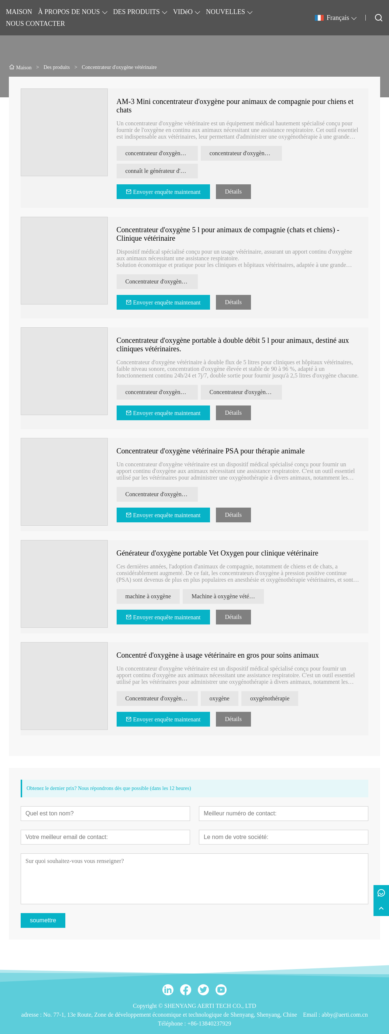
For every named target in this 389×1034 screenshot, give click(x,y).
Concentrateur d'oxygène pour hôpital (246, 392)
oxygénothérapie (270, 698)
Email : (312, 1015)
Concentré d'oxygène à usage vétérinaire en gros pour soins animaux (218, 655)
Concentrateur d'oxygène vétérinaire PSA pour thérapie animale (211, 451)
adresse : (32, 1015)
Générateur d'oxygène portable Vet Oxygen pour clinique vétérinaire (218, 553)
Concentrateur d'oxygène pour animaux (161, 281)
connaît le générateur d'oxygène (161, 171)
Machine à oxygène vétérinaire (228, 596)
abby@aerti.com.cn (345, 1015)
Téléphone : (172, 1023)
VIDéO (183, 11)
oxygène (220, 698)
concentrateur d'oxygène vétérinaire (246, 153)
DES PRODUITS (136, 11)
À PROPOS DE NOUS (69, 11)
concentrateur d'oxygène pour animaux (161, 153)
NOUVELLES (225, 11)
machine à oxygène (148, 596)
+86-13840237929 (209, 1023)
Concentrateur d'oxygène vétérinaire (161, 494)
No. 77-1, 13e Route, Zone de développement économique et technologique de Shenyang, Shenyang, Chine (170, 1015)
